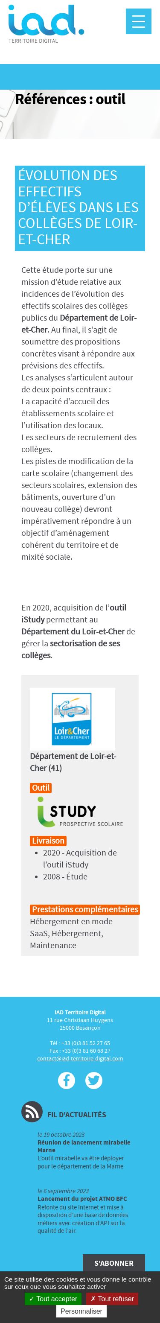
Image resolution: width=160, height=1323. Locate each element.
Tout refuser (112, 1299)
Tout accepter (53, 1299)
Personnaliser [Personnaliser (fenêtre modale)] (81, 1311)
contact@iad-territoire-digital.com (80, 1059)
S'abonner (114, 1263)
